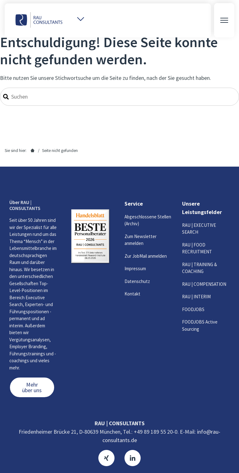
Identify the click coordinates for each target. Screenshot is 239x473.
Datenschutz (137, 281)
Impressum (135, 268)
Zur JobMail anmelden (145, 256)
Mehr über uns (32, 387)
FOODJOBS (193, 309)
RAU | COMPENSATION (204, 284)
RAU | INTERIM (196, 297)
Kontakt (132, 294)
